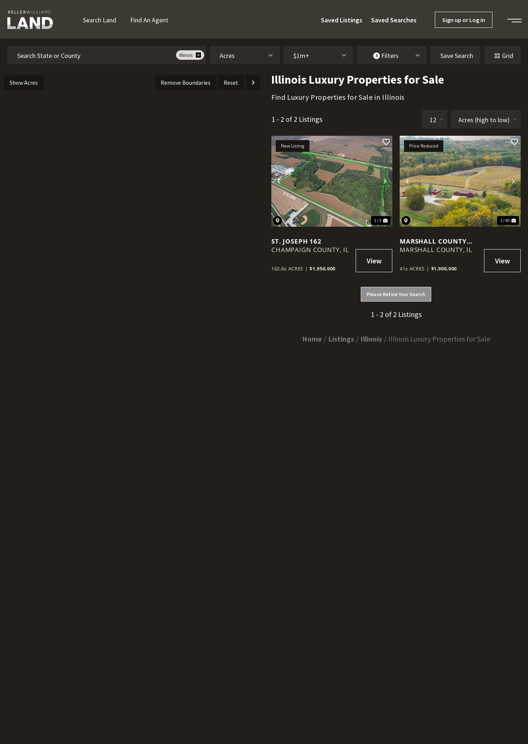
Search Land (99, 20)
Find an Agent (149, 20)
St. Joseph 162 (296, 241)
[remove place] (198, 55)
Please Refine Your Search (396, 294)
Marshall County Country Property (435, 241)
